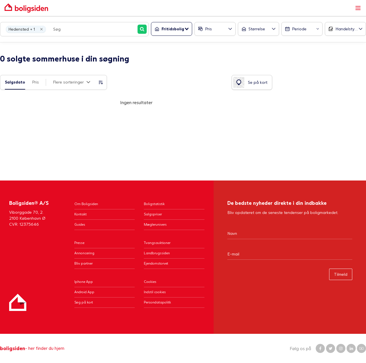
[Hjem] (17, 302)
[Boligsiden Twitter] (330, 348)
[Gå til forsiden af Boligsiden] (177, 8)
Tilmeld (340, 274)
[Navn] (289, 233)
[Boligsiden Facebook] (320, 348)
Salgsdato (15, 82)
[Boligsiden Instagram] (340, 348)
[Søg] (142, 29)
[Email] (289, 253)
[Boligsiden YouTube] (361, 348)
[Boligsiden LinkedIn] (351, 348)
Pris (35, 82)
